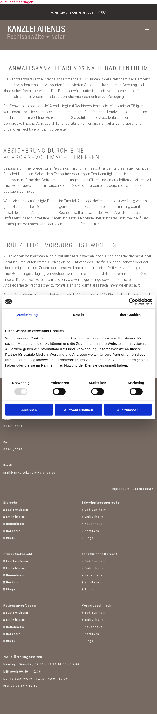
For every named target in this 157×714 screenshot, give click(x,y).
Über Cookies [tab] (130, 315)
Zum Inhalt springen (16, 2)
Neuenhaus (15, 523)
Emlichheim (15, 516)
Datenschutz (143, 489)
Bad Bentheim (17, 509)
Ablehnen (29, 410)
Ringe (10, 538)
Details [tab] (78, 315)
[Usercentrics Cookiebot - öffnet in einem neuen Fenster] (132, 301)
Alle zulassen (128, 410)
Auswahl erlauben (78, 410)
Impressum (121, 489)
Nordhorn (13, 531)
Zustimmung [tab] (27, 315)
